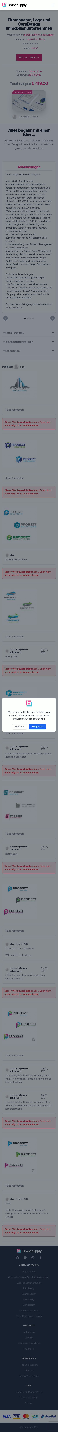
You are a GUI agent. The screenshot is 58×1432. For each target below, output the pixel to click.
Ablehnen (19, 726)
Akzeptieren (37, 726)
